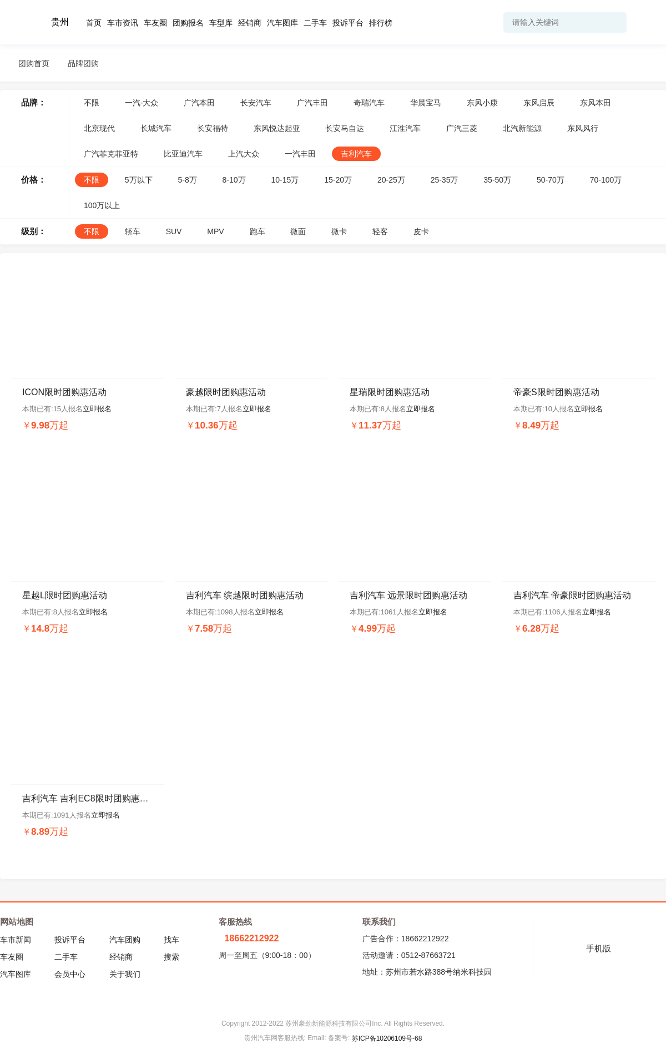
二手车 (315, 22)
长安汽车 (255, 102)
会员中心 (69, 974)
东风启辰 (538, 102)
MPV (215, 231)
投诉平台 (348, 22)
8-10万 (234, 179)
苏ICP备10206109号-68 (387, 1038)
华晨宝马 (425, 102)
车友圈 (155, 22)
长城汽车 (155, 128)
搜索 (171, 956)
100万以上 (102, 205)
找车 (171, 939)
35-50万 (497, 179)
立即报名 (97, 409)
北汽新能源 (522, 128)
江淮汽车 (405, 128)
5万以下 (139, 179)
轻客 (380, 231)
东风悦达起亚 (277, 128)
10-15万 (285, 179)
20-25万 (391, 179)
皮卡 (421, 231)
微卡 (339, 231)
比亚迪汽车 (183, 153)
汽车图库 (282, 22)
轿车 (132, 231)
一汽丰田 (300, 153)
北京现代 (99, 128)
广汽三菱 (461, 128)
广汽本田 (199, 102)
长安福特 (212, 128)
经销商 (249, 22)
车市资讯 (122, 22)
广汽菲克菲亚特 (111, 153)
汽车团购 (124, 939)
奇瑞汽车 (369, 102)
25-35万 (444, 179)
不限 (91, 102)
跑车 (257, 231)
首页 (94, 22)
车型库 (221, 22)
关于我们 (124, 974)
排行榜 (380, 22)
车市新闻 (15, 939)
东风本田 (595, 102)
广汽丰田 (312, 102)
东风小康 (482, 102)
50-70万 (550, 179)
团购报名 (188, 22)
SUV (174, 231)
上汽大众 (243, 153)
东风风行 (582, 128)
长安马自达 (344, 128)
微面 (298, 231)
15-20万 (338, 179)
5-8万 (187, 179)
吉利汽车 (356, 153)
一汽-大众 (142, 102)
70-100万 (606, 179)
